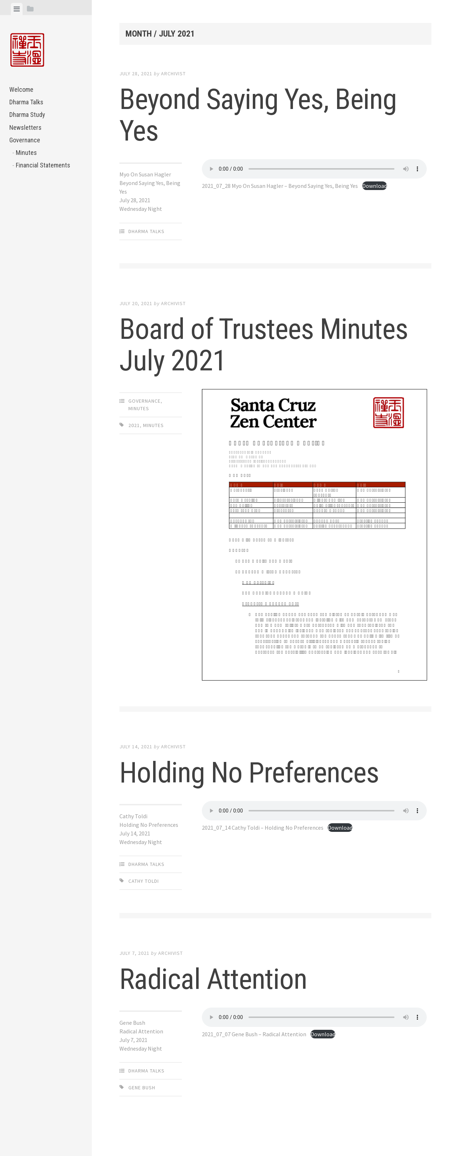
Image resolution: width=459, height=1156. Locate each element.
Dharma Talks (26, 102)
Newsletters (25, 127)
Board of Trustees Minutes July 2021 (263, 345)
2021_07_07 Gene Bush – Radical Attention (254, 1034)
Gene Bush (141, 1087)
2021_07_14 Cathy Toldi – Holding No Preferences (262, 827)
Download (374, 185)
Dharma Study (27, 114)
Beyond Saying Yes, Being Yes (258, 115)
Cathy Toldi (143, 881)
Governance (24, 140)
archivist (173, 73)
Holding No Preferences (249, 773)
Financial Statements (43, 165)
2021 (134, 425)
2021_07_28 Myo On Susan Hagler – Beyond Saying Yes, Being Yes (280, 185)
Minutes (26, 152)
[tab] (17, 9)
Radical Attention (213, 979)
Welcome (21, 89)
